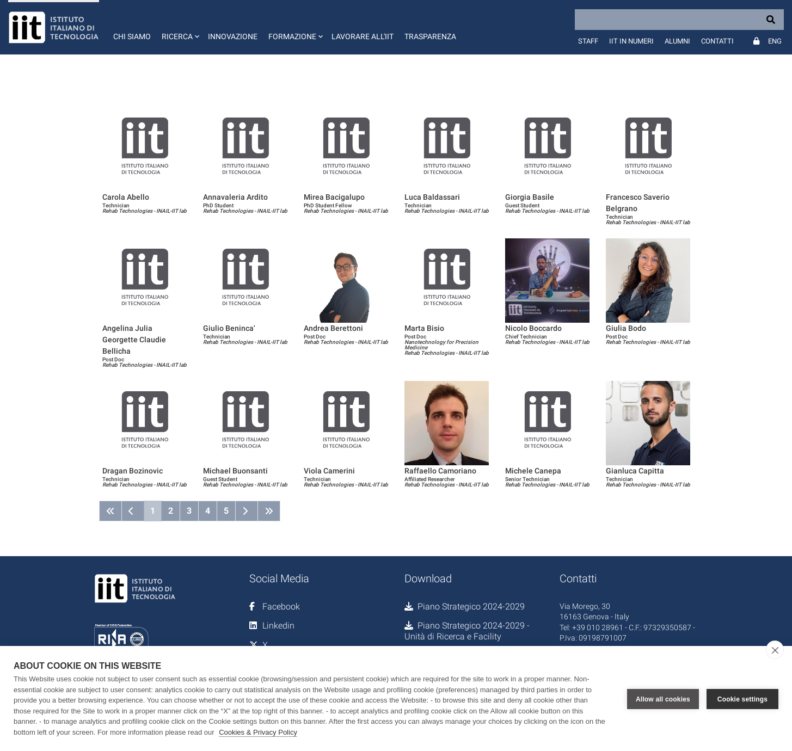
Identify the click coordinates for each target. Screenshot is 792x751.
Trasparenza (430, 36)
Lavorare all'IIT (362, 36)
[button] (179, 27)
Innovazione (232, 36)
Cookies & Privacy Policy (258, 732)
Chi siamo (132, 36)
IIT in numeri (631, 41)
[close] (775, 650)
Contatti (717, 41)
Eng (775, 41)
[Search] (679, 19)
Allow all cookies (663, 699)
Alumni (677, 41)
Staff (588, 41)
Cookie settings (742, 699)
